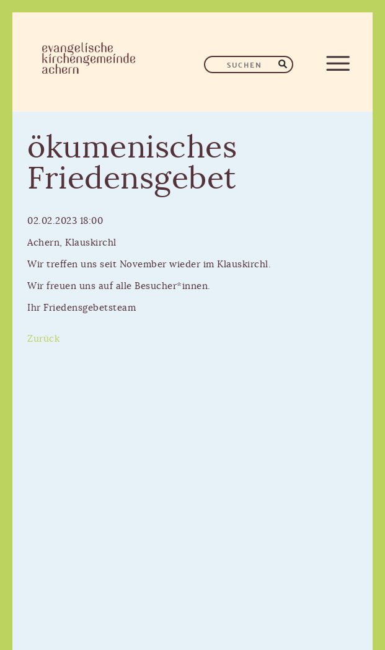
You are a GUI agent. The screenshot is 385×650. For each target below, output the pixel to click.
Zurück (43, 339)
